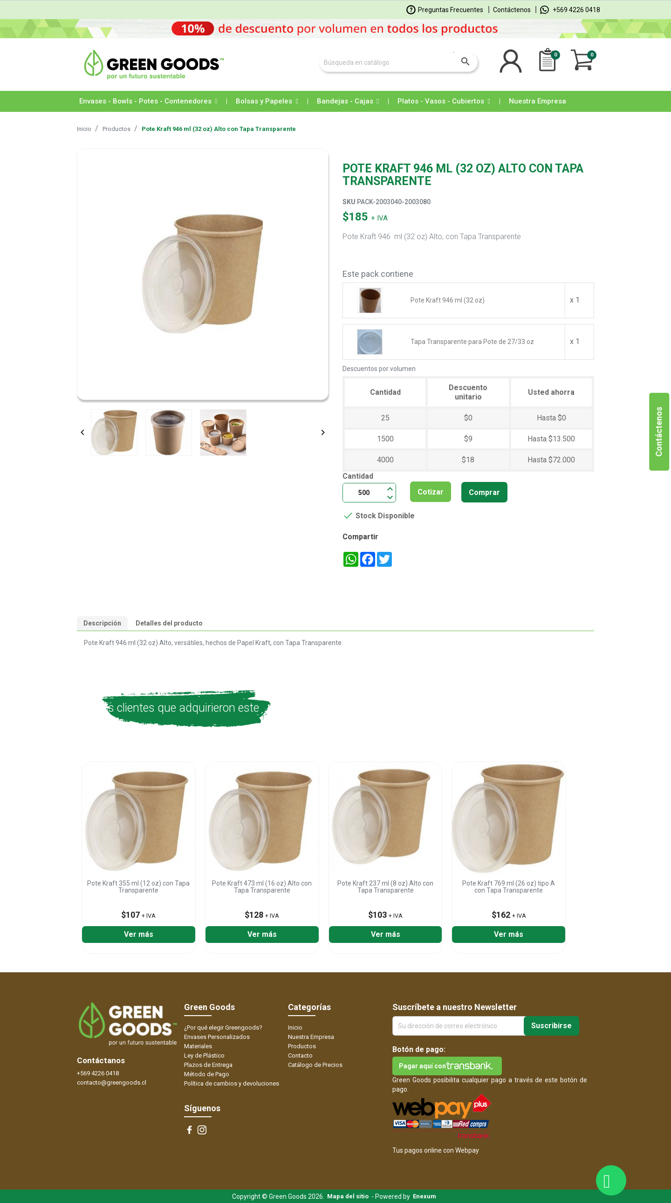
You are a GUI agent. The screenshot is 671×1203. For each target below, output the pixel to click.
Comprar (484, 492)
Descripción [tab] (102, 623)
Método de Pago (206, 1074)
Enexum (426, 1196)
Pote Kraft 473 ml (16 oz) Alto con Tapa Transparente (262, 887)
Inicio (295, 1027)
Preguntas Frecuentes (444, 10)
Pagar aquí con (422, 1066)
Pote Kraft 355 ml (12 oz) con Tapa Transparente (138, 887)
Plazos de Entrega (208, 1064)
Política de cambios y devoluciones (231, 1083)
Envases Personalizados (217, 1036)
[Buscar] (398, 62)
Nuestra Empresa (311, 1036)
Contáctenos (512, 10)
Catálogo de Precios (315, 1064)
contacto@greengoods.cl (111, 1082)
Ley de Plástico (204, 1055)
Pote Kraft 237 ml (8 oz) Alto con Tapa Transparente (385, 887)
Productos (302, 1046)
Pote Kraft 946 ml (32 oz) (448, 300)
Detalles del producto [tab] (169, 623)
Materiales (198, 1046)
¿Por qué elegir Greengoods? (223, 1027)
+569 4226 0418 (570, 10)
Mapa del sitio (347, 1196)
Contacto (300, 1055)
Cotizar (431, 492)
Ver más (138, 934)
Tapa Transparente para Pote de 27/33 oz (472, 341)
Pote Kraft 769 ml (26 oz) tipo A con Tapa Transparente (508, 887)
